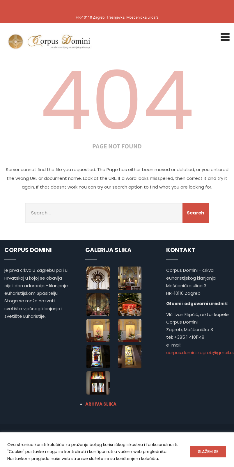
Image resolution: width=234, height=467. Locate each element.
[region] (117, 449)
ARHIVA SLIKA (100, 404)
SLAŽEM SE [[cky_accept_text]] (208, 451)
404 (117, 101)
